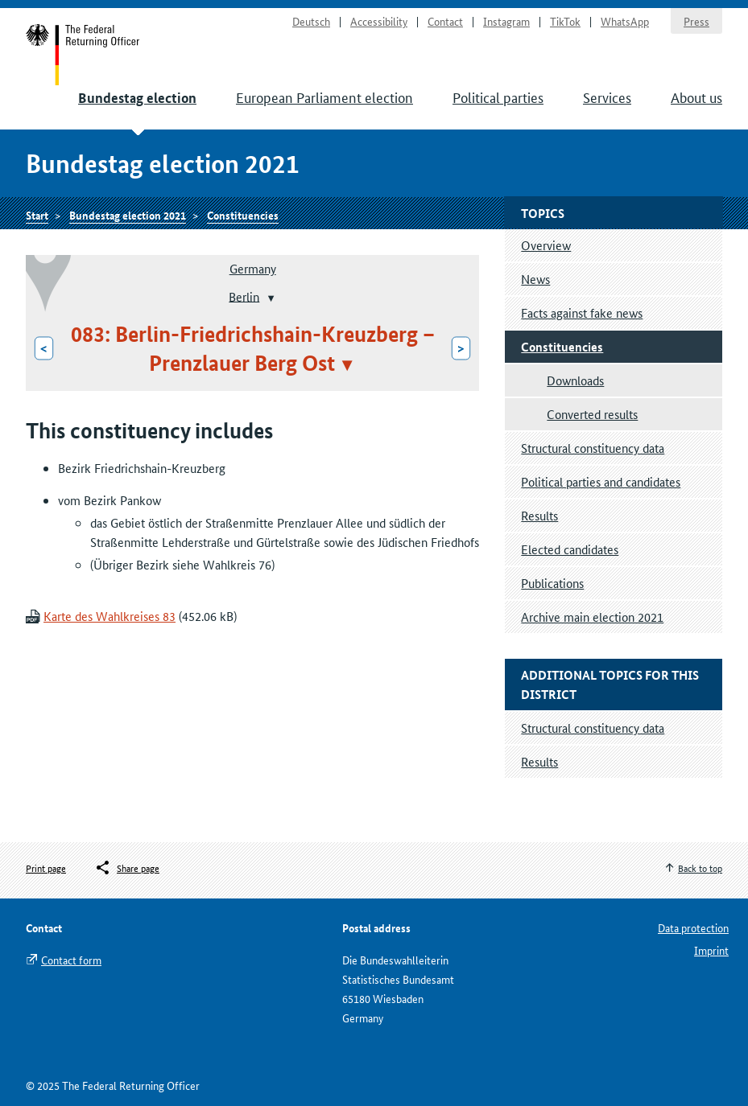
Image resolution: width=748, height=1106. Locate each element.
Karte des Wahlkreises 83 (109, 615)
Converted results (592, 413)
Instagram (506, 21)
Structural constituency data (592, 447)
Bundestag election (137, 97)
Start (83, 54)
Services (607, 96)
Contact (445, 21)
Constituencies (243, 215)
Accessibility (378, 21)
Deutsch (311, 21)
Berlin (244, 295)
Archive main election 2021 (592, 616)
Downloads (575, 380)
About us (696, 96)
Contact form (71, 960)
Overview (546, 244)
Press (696, 21)
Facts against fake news (582, 312)
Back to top (700, 867)
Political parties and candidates (600, 481)
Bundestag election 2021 (127, 215)
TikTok (565, 21)
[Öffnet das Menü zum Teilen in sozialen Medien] (126, 868)
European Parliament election (324, 96)
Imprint (711, 950)
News (535, 278)
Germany (252, 268)
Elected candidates (569, 549)
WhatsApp (625, 21)
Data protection (693, 927)
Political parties (498, 96)
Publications (552, 582)
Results (539, 515)
